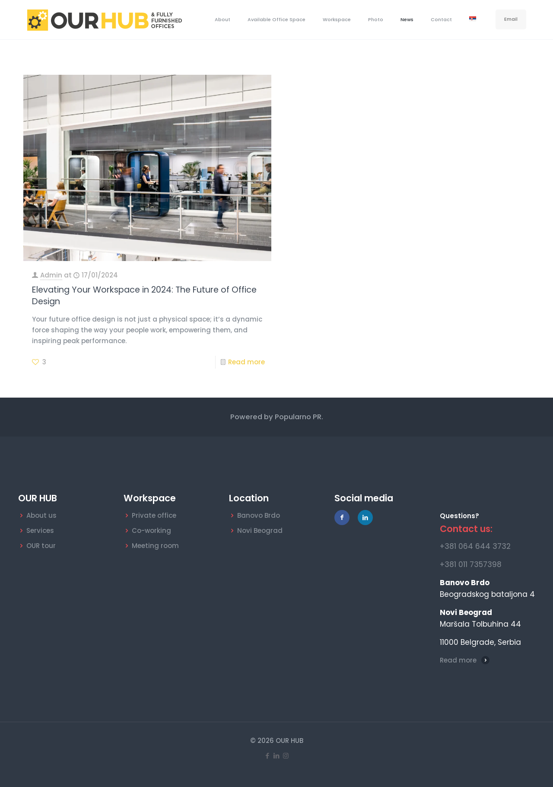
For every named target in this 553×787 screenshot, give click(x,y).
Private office (154, 515)
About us (41, 515)
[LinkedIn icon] (276, 755)
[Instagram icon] (286, 755)
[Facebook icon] (267, 755)
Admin (51, 275)
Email (511, 19)
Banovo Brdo (258, 515)
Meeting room (155, 545)
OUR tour (41, 545)
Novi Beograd (260, 530)
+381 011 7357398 (471, 564)
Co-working (151, 530)
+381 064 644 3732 (475, 546)
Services (40, 530)
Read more (246, 361)
